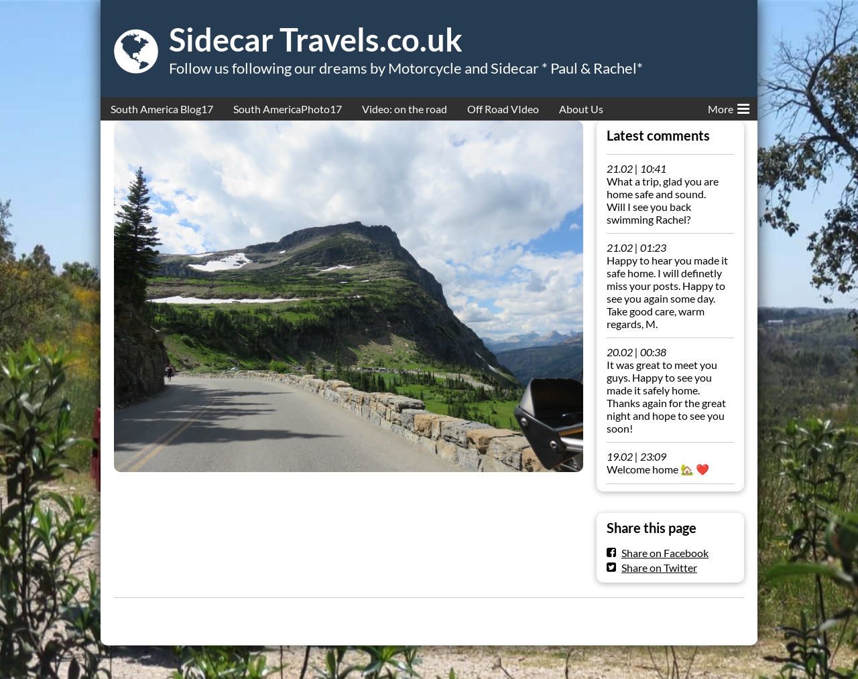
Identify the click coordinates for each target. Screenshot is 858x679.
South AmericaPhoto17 (287, 108)
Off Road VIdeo (503, 108)
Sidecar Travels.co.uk (316, 39)
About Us (581, 108)
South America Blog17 (162, 108)
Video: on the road (404, 108)
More (728, 106)
